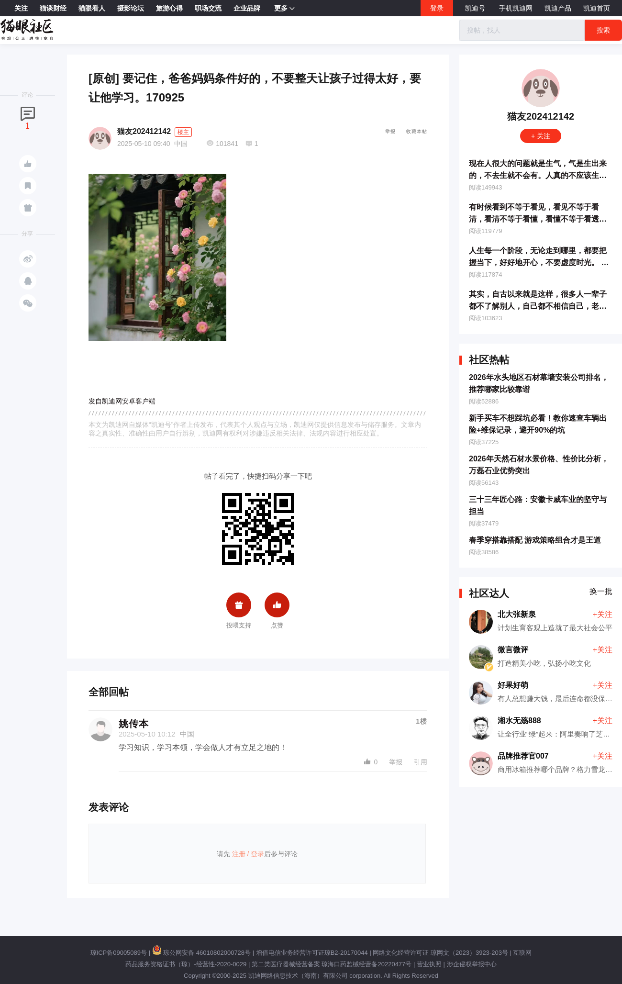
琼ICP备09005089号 (118, 952)
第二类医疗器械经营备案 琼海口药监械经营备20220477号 (331, 964)
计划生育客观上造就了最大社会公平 (555, 628)
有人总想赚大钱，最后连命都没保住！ (559, 698)
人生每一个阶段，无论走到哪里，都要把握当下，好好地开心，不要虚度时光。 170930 (539, 262)
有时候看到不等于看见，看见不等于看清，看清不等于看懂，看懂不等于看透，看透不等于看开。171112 (538, 219)
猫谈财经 (53, 8)
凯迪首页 (596, 8)
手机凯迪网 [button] (516, 8)
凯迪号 (476, 8)
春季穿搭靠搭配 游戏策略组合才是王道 (535, 540)
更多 (284, 8)
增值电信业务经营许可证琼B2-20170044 (312, 952)
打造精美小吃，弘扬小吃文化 (544, 663)
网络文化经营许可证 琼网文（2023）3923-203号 (440, 952)
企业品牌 (246, 8)
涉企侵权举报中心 (472, 964)
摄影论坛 (130, 8)
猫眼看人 (91, 8)
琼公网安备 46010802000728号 (201, 952)
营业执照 (429, 964)
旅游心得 (169, 8)
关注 (21, 8)
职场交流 (208, 8)
